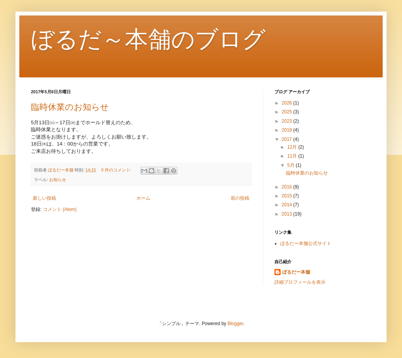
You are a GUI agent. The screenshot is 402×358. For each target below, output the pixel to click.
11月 (292, 156)
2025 (287, 112)
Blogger (236, 323)
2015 (287, 196)
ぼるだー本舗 (296, 272)
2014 (287, 204)
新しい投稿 (44, 198)
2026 (287, 103)
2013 (287, 214)
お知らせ (57, 179)
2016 (287, 187)
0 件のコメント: (117, 170)
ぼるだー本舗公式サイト (305, 243)
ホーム (143, 198)
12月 (292, 147)
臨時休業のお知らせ (70, 107)
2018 (287, 130)
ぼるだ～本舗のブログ (148, 39)
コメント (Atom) (60, 209)
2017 (287, 139)
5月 (291, 165)
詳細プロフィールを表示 (299, 282)
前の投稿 (240, 198)
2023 (287, 121)
